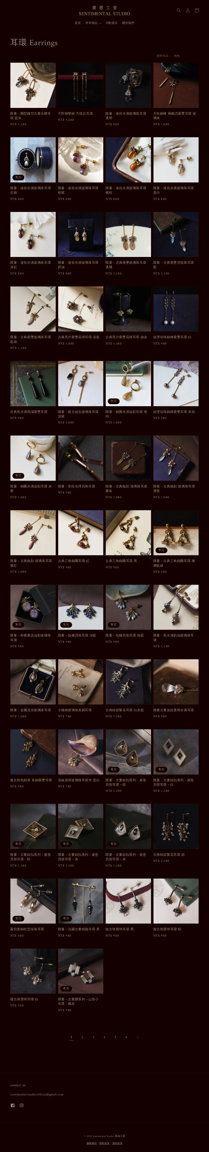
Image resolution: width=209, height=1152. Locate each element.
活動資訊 (111, 23)
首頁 (78, 23)
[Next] (137, 1037)
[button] (178, 10)
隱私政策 (104, 1143)
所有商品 (91, 23)
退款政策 (117, 1143)
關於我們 (128, 23)
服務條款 (92, 1143)
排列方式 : (163, 56)
